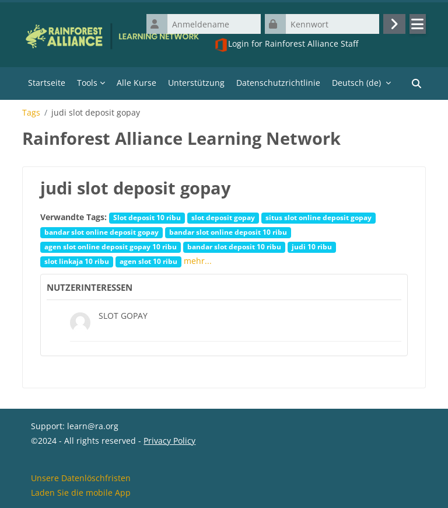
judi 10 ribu (312, 246)
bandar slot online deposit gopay (101, 231)
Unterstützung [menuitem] (196, 82)
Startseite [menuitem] (46, 82)
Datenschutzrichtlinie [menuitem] (278, 82)
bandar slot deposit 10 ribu (234, 246)
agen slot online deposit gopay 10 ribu (110, 246)
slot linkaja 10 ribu (76, 261)
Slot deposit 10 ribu (147, 217)
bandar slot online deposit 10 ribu (228, 231)
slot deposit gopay (223, 217)
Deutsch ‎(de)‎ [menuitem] (356, 82)
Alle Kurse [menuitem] (136, 82)
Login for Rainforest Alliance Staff (286, 45)
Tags (31, 112)
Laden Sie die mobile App (81, 492)
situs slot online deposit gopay (318, 217)
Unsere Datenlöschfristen (81, 477)
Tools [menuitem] (87, 82)
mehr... (198, 260)
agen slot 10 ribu (148, 261)
